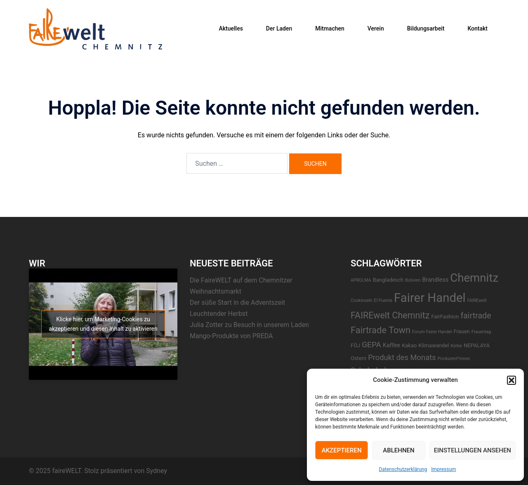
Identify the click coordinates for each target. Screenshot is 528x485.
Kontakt (477, 28)
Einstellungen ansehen (472, 450)
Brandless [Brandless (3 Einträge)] (435, 279)
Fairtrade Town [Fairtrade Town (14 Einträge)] (380, 330)
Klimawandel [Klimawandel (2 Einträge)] (433, 345)
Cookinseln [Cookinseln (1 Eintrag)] (361, 300)
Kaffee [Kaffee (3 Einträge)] (391, 345)
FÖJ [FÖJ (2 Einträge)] (355, 345)
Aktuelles (231, 28)
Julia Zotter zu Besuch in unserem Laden (249, 325)
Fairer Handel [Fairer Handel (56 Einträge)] (430, 298)
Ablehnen (398, 450)
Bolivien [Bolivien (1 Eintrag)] (412, 280)
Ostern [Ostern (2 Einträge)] (358, 358)
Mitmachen (329, 28)
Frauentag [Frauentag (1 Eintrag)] (481, 331)
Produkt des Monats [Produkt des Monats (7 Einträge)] (402, 357)
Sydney (156, 471)
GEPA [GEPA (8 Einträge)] (371, 344)
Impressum (443, 469)
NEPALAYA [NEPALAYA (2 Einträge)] (477, 345)
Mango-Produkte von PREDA (231, 336)
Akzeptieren (342, 450)
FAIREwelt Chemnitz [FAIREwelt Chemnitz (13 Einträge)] (390, 315)
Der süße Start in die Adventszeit (237, 302)
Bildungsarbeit (426, 28)
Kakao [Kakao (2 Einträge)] (409, 345)
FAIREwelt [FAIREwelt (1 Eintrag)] (477, 300)
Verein (376, 28)
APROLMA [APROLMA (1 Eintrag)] (361, 280)
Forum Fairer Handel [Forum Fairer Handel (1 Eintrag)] (432, 331)
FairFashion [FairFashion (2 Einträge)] (445, 316)
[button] (511, 380)
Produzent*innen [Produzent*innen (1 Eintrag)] (454, 358)
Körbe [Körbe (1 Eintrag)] (456, 345)
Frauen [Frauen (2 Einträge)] (461, 331)
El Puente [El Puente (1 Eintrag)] (383, 300)
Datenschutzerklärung (403, 469)
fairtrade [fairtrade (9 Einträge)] (475, 315)
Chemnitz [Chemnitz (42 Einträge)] (474, 278)
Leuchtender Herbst (219, 314)
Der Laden (279, 28)
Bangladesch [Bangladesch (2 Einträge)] (388, 280)
